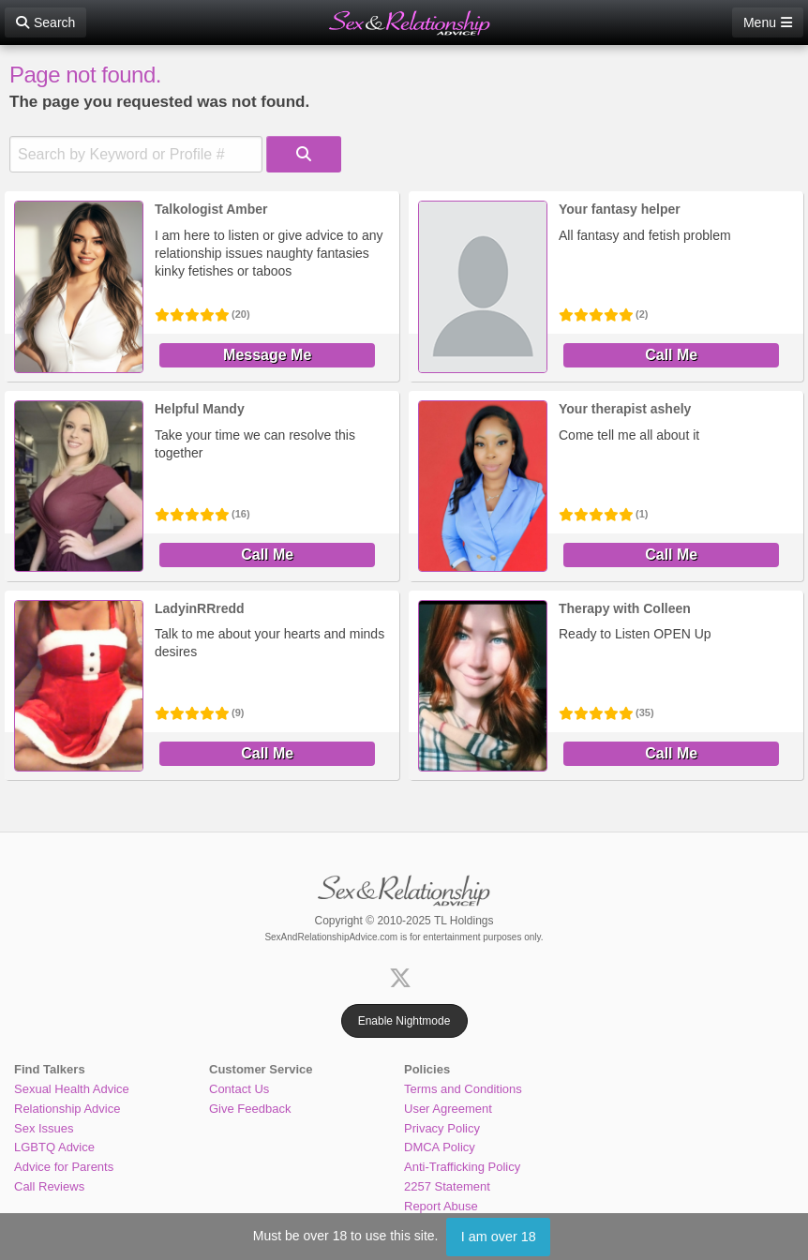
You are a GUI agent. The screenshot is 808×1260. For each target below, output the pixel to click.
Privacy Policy (442, 1128)
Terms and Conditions (463, 1089)
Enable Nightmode (404, 1021)
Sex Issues (44, 1128)
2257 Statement (447, 1186)
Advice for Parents (63, 1167)
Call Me (671, 355)
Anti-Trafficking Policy (462, 1167)
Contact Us (239, 1089)
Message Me (267, 355)
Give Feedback (250, 1109)
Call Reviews (49, 1186)
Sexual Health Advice (71, 1089)
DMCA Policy (439, 1147)
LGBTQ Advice (54, 1147)
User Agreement (448, 1109)
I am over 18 (498, 1236)
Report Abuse (441, 1206)
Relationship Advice (67, 1109)
